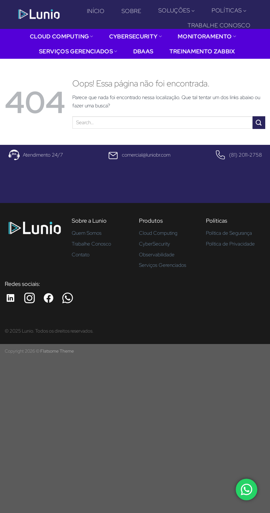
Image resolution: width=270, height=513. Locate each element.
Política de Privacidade (230, 243)
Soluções (176, 10)
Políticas (229, 10)
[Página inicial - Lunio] (34, 230)
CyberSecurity (135, 36)
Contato (80, 254)
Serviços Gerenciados (78, 51)
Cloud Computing (61, 36)
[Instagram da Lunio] (29, 298)
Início (95, 11)
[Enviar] (259, 122)
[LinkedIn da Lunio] (10, 298)
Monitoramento (207, 36)
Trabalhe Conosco (219, 25)
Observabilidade (157, 254)
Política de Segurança (229, 233)
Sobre (131, 11)
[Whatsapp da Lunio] (67, 298)
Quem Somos (87, 233)
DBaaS (143, 51)
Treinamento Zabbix (202, 51)
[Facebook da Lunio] (48, 298)
